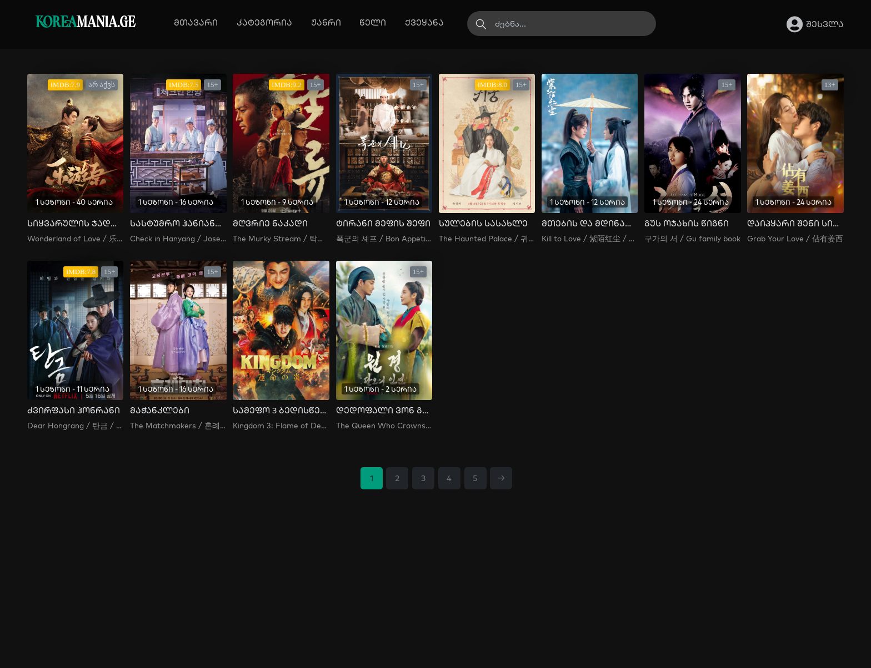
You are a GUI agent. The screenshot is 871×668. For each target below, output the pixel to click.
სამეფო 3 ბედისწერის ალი (281, 411)
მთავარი (196, 22)
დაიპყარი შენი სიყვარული (795, 224)
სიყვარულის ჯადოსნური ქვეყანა (75, 224)
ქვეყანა (424, 22)
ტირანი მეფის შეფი (383, 224)
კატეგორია (264, 22)
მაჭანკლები (159, 411)
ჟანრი (326, 22)
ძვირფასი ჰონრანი (73, 411)
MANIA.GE (85, 23)
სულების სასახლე (483, 224)
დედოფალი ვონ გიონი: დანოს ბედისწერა (384, 411)
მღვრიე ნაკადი (270, 224)
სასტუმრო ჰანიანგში (178, 224)
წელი (372, 22)
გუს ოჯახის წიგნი (686, 224)
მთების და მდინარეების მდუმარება (590, 224)
